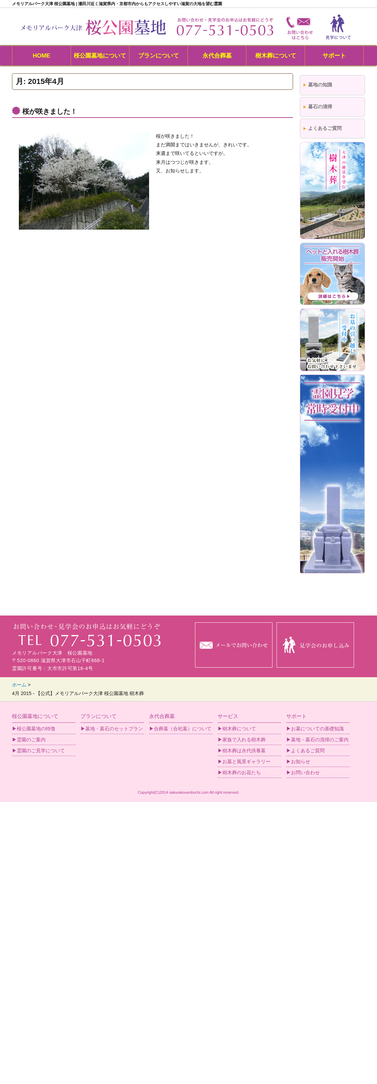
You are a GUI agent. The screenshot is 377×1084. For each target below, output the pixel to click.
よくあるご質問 (325, 128)
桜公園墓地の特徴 (36, 728)
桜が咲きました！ (49, 111)
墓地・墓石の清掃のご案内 (320, 739)
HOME (41, 55)
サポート (334, 55)
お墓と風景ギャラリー (246, 761)
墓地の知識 (320, 84)
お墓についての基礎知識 (317, 728)
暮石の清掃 (320, 106)
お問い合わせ (305, 772)
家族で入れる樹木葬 (244, 739)
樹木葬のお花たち (241, 772)
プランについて (158, 55)
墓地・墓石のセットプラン (114, 728)
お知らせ (300, 761)
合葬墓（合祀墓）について (182, 728)
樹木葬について (275, 55)
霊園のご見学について (41, 750)
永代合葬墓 (217, 55)
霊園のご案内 (31, 739)
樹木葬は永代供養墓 (244, 750)
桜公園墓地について (100, 55)
